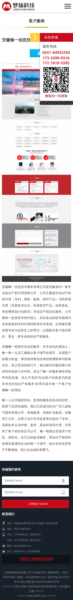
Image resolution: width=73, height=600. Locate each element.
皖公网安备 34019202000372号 (40, 581)
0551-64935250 (36, 559)
